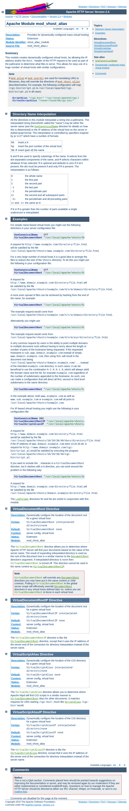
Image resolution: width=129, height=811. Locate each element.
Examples (100, 33)
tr (87, 28)
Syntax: (15, 522)
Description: (13, 34)
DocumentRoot (80, 556)
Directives (94, 6)
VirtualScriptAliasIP (103, 51)
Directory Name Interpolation (109, 29)
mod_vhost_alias (69, 81)
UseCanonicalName (106, 61)
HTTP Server (22, 16)
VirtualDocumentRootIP (106, 45)
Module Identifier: (16, 42)
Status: (10, 38)
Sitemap (122, 6)
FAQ (103, 6)
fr (82, 28)
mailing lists (20, 791)
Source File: (13, 45)
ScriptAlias (73, 702)
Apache (9, 16)
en (77, 28)
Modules (82, 6)
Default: (15, 529)
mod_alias (17, 78)
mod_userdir (36, 78)
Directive (52, 509)
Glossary (111, 6)
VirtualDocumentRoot (104, 42)
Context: (16, 533)
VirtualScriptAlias (102, 48)
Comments (100, 73)
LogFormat (22, 499)
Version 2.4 (55, 16)
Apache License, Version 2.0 (39, 804)
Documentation (39, 16)
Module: (16, 540)
